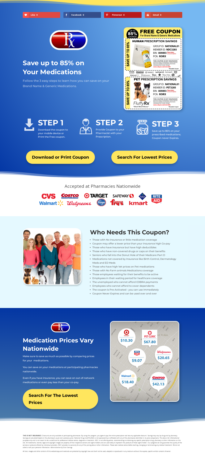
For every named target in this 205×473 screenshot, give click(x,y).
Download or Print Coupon (60, 157)
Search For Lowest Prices (144, 157)
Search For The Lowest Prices (53, 399)
